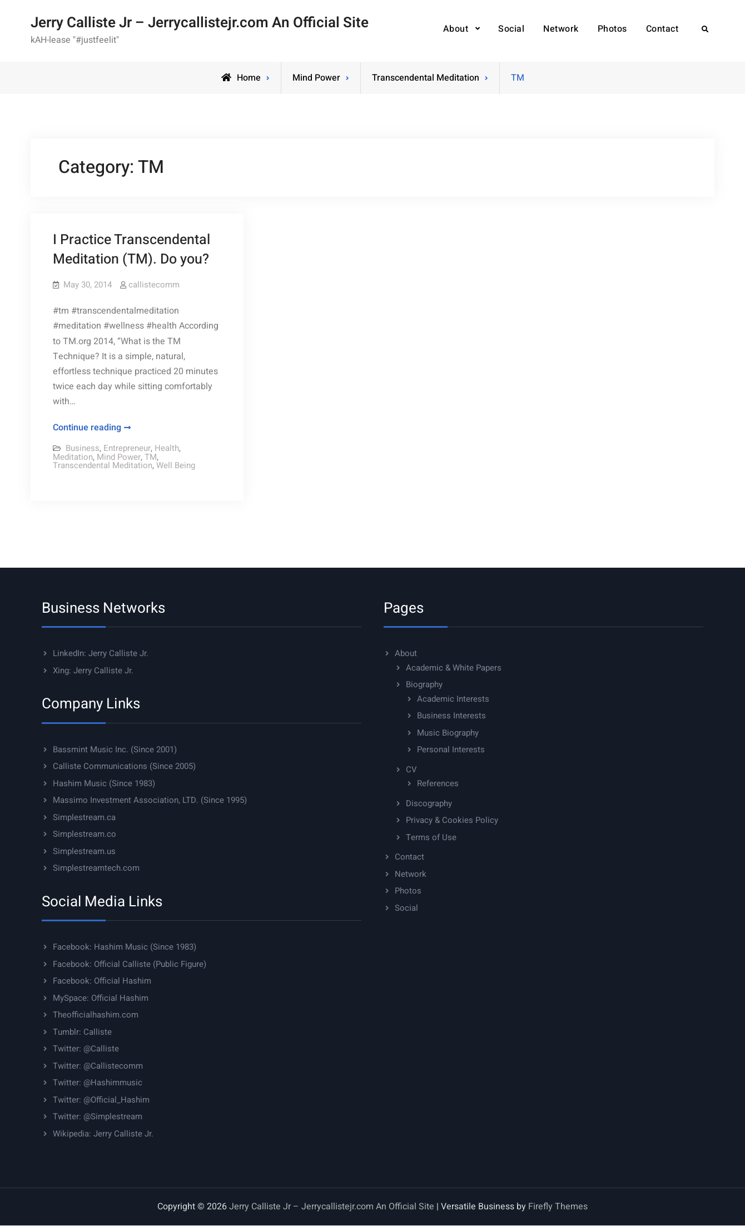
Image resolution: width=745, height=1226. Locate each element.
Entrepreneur (127, 448)
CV (411, 769)
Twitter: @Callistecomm (98, 1066)
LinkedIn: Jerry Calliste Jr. (100, 653)
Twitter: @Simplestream (97, 1116)
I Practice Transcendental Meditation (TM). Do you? (131, 250)
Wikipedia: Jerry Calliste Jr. (103, 1134)
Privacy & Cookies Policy (452, 820)
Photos (612, 29)
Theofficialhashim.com (95, 1015)
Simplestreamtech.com (96, 868)
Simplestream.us (84, 851)
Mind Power (316, 78)
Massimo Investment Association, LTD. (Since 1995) (150, 800)
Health (167, 448)
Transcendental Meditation (425, 78)
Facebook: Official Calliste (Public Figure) (129, 964)
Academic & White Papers (453, 668)
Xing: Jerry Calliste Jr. (93, 670)
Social (511, 29)
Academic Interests (453, 699)
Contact (662, 29)
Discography (429, 803)
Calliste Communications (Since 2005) (124, 766)
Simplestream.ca (84, 817)
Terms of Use (431, 837)
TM (151, 457)
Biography (424, 684)
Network (561, 29)
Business (83, 448)
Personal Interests (451, 749)
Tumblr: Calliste (82, 1032)
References (438, 783)
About (456, 29)
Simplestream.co (84, 834)
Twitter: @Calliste (86, 1049)
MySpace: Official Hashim (100, 998)
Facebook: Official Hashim (102, 981)
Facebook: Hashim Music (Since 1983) (124, 947)
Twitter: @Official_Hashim (101, 1100)
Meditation (73, 457)
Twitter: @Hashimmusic (97, 1082)
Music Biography (448, 733)
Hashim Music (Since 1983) (104, 783)
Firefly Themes (558, 1206)
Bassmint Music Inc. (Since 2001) (115, 749)
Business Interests (451, 715)
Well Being (175, 465)
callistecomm (154, 285)
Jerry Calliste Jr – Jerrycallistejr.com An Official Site (200, 22)
